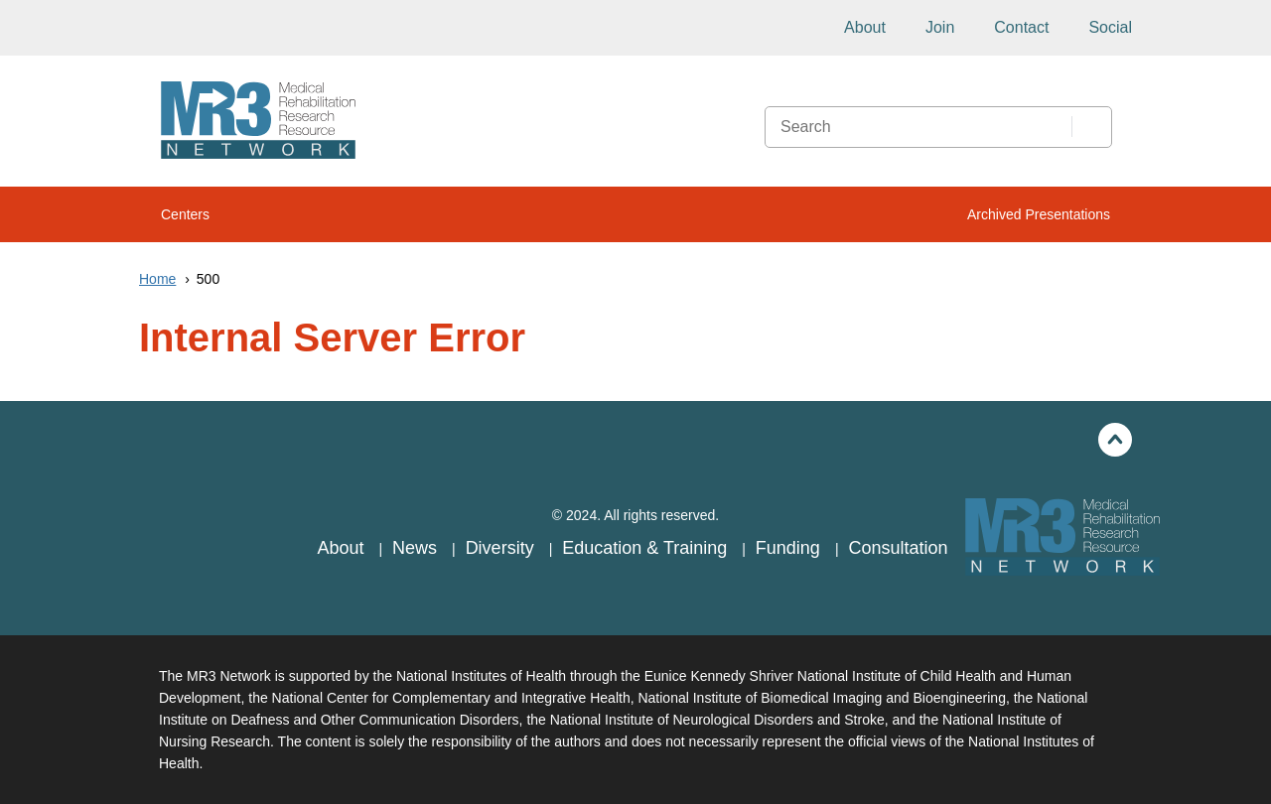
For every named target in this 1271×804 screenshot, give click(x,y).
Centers (185, 214)
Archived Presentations (1038, 214)
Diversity (502, 548)
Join (939, 27)
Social (1110, 27)
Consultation (897, 548)
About (865, 27)
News (417, 548)
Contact (1021, 27)
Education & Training (647, 548)
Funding (790, 548)
